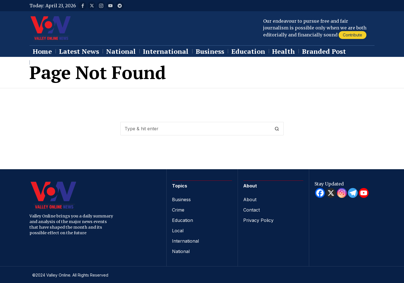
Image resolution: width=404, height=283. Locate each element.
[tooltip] (82, 5)
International (185, 240)
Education (182, 219)
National (181, 250)
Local (177, 230)
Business (181, 199)
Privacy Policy (258, 219)
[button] (277, 128)
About (249, 199)
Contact (251, 209)
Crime (178, 209)
